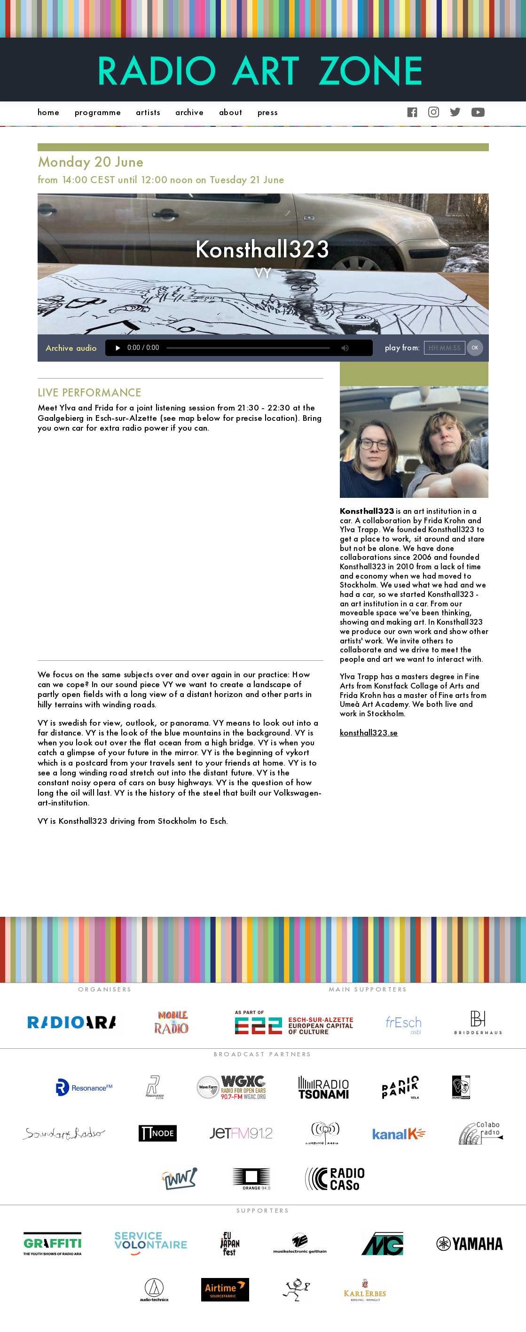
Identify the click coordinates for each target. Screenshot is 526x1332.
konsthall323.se (369, 732)
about (231, 112)
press (268, 112)
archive (189, 112)
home (49, 112)
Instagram (433, 112)
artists (148, 112)
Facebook (412, 112)
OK (474, 348)
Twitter (455, 112)
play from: (402, 347)
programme (98, 112)
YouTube (478, 112)
